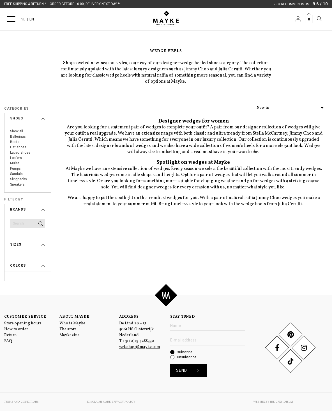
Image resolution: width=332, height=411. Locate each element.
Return (10, 335)
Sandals (16, 174)
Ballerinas (18, 136)
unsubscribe (186, 357)
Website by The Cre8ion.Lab (273, 402)
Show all (16, 131)
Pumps (15, 168)
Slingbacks (18, 179)
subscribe (184, 352)
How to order (16, 329)
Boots (14, 142)
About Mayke (74, 316)
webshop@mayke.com (139, 347)
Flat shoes (18, 147)
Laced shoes (20, 152)
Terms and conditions (21, 402)
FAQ (8, 341)
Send (189, 370)
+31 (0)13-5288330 (138, 341)
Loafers (16, 158)
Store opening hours (23, 323)
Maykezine (69, 335)
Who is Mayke (72, 323)
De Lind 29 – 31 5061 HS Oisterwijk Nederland (136, 329)
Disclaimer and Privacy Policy (111, 402)
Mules (15, 163)
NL (23, 19)
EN (31, 19)
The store (68, 329)
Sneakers (17, 184)
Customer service (25, 316)
